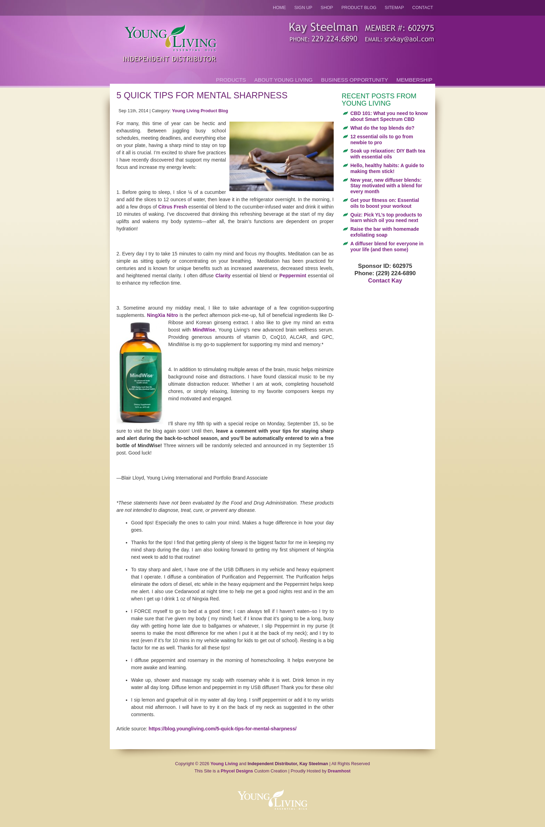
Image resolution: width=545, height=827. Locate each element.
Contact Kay (385, 280)
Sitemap (394, 7)
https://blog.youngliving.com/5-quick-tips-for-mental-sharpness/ (222, 728)
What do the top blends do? (382, 128)
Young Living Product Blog (200, 110)
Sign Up (303, 7)
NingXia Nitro (162, 315)
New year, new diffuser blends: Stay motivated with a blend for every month (386, 186)
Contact (422, 7)
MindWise (204, 330)
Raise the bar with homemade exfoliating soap (384, 232)
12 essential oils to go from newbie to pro (381, 139)
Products (231, 80)
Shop (327, 7)
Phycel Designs (237, 771)
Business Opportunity (354, 80)
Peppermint (292, 275)
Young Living (224, 763)
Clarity (223, 275)
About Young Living (283, 80)
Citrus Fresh (172, 207)
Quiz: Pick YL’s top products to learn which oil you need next (386, 217)
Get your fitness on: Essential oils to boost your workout (384, 203)
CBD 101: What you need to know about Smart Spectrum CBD (389, 116)
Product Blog (358, 7)
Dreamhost (339, 771)
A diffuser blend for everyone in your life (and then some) (386, 246)
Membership (414, 80)
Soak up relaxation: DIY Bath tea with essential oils (387, 153)
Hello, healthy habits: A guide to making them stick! (387, 168)
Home (279, 7)
